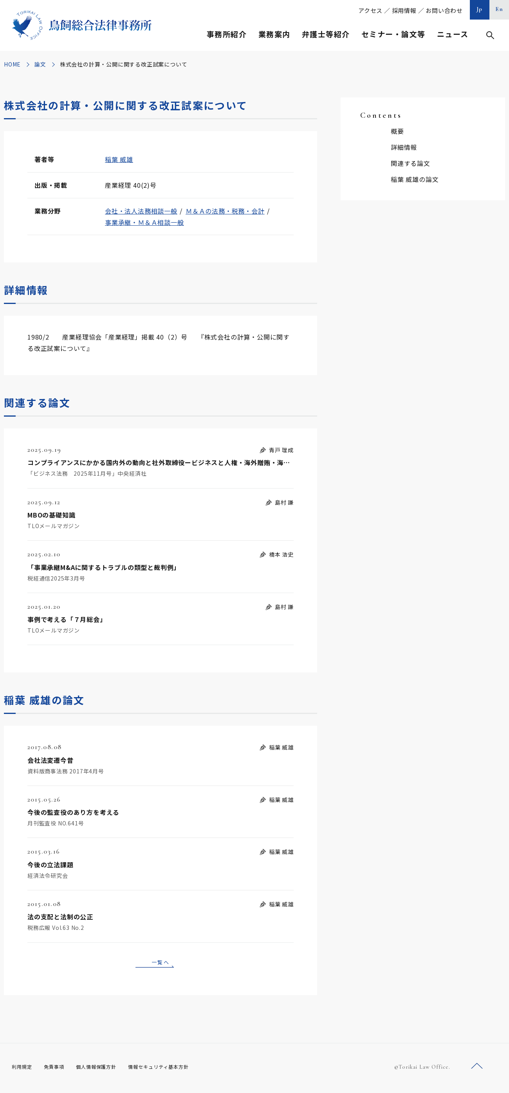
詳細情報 (404, 147)
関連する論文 (410, 163)
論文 (40, 64)
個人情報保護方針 (106, 1069)
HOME (12, 64)
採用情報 (404, 10)
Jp (480, 9)
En (499, 9)
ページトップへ (477, 1068)
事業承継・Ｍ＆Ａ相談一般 (144, 222)
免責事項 (58, 1069)
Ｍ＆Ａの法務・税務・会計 (225, 211)
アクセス (370, 10)
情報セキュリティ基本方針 (177, 1069)
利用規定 (23, 1069)
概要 (397, 131)
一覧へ (160, 963)
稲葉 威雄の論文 (415, 179)
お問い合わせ (444, 10)
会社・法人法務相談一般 (141, 211)
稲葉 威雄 (119, 159)
